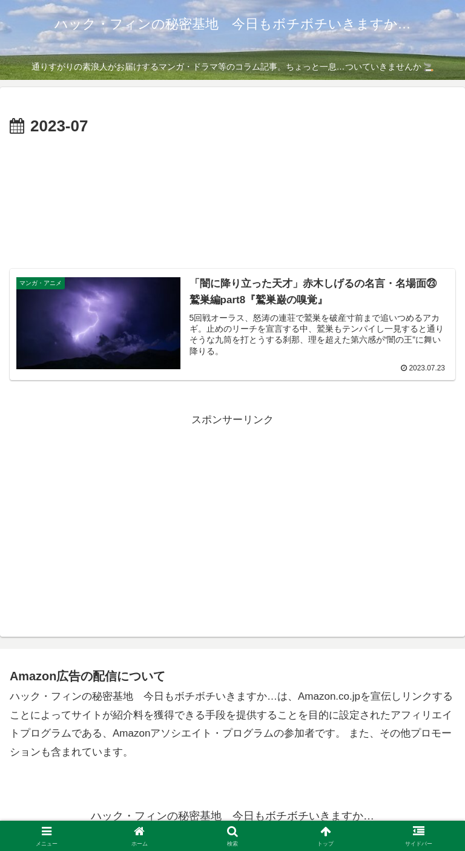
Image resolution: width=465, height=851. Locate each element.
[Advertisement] (215, 213)
